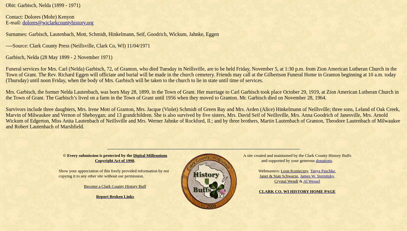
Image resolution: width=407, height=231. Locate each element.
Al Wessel (311, 181)
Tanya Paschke (322, 170)
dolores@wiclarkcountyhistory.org (58, 22)
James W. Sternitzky (317, 176)
